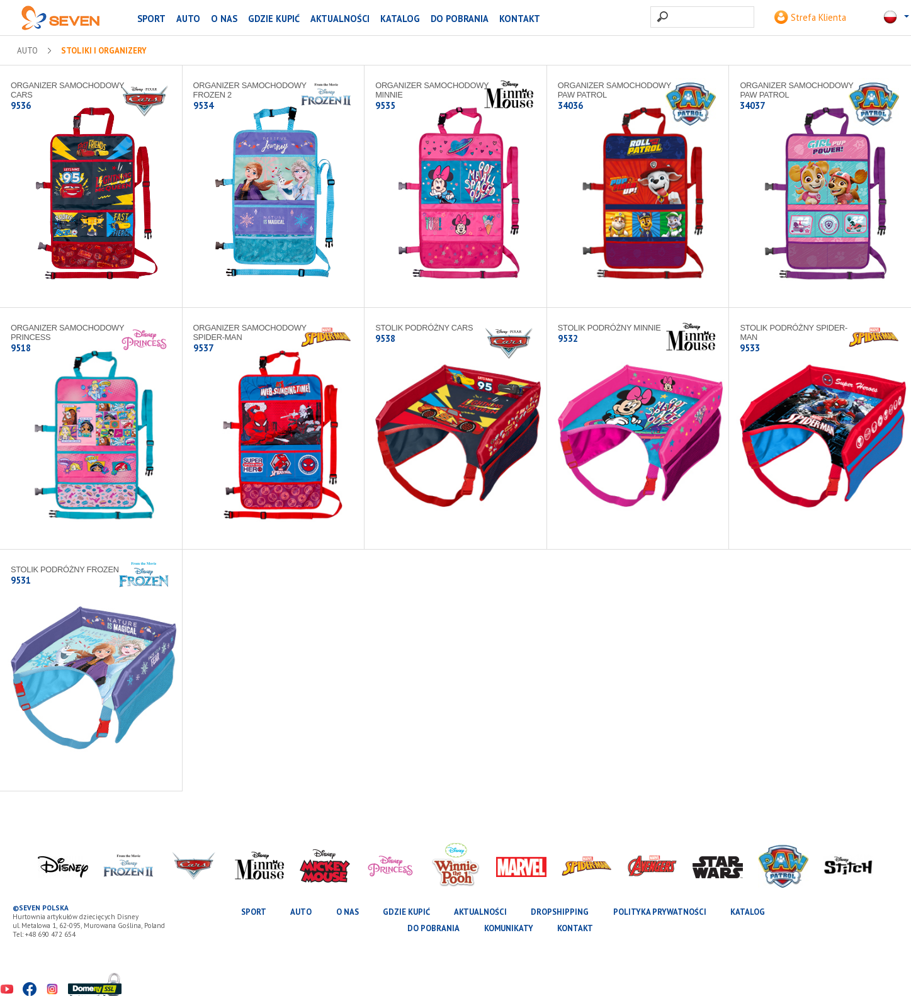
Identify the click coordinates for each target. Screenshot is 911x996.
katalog (400, 19)
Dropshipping (560, 912)
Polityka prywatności (659, 912)
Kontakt (519, 19)
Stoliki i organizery (104, 51)
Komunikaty (508, 928)
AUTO (188, 19)
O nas (224, 19)
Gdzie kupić (274, 19)
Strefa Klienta (810, 17)
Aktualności (340, 19)
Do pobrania (460, 19)
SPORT (151, 19)
